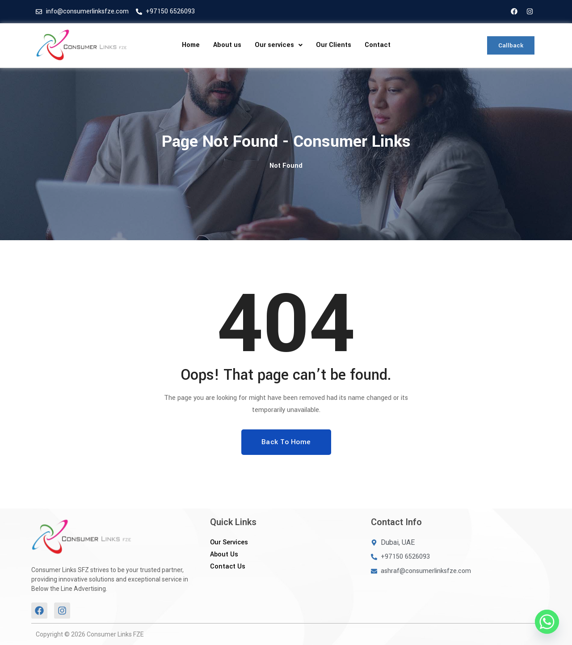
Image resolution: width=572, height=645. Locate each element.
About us (227, 45)
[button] (278, 45)
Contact (378, 45)
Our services (279, 45)
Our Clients (333, 45)
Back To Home (286, 442)
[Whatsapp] (547, 622)
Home (191, 45)
